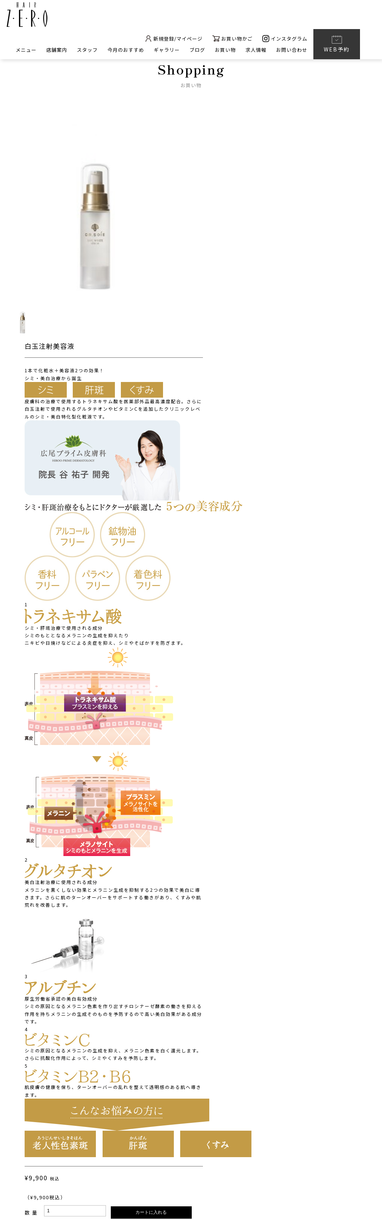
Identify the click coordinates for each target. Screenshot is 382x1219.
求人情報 (255, 50)
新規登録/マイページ (174, 39)
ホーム (118, 1111)
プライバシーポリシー (177, 1173)
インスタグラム (284, 39)
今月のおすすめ (125, 50)
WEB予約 (337, 44)
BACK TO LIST (191, 1036)
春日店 (325, 1111)
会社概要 (121, 1173)
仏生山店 (277, 1111)
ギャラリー (167, 50)
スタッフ (87, 50)
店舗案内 (56, 50)
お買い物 (225, 50)
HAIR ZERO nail (128, 1125)
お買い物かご (232, 39)
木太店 (302, 1111)
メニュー (26, 50)
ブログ (197, 50)
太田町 (252, 1111)
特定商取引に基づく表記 (255, 1173)
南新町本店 (224, 1111)
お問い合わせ (291, 50)
